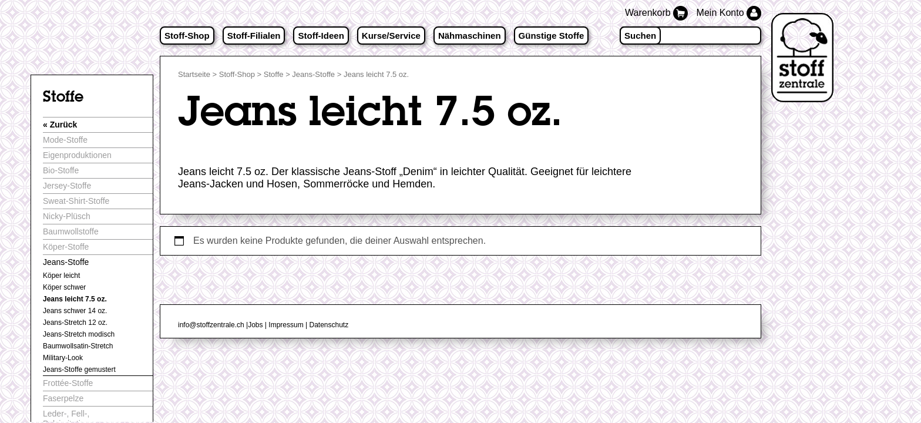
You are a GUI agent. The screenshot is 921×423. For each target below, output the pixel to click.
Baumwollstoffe (71, 231)
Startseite (194, 74)
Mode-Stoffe (65, 140)
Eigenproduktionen (77, 155)
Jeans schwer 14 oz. (75, 311)
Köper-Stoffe (66, 246)
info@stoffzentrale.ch (211, 325)
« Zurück (60, 124)
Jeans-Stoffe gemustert (79, 369)
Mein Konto (729, 13)
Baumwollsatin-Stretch (78, 346)
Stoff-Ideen (321, 36)
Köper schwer (64, 287)
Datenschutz (328, 325)
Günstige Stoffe (551, 36)
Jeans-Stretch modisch (79, 334)
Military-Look (63, 358)
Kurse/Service (391, 36)
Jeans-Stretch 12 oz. (75, 322)
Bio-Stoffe (61, 170)
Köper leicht (61, 275)
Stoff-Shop (187, 36)
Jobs (255, 325)
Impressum (285, 325)
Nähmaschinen (469, 36)
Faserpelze (63, 398)
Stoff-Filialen (254, 36)
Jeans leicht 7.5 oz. (75, 299)
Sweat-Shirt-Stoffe (76, 201)
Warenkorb (658, 13)
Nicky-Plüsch (66, 216)
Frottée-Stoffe (68, 383)
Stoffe (274, 74)
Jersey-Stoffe (67, 185)
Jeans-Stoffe (313, 74)
